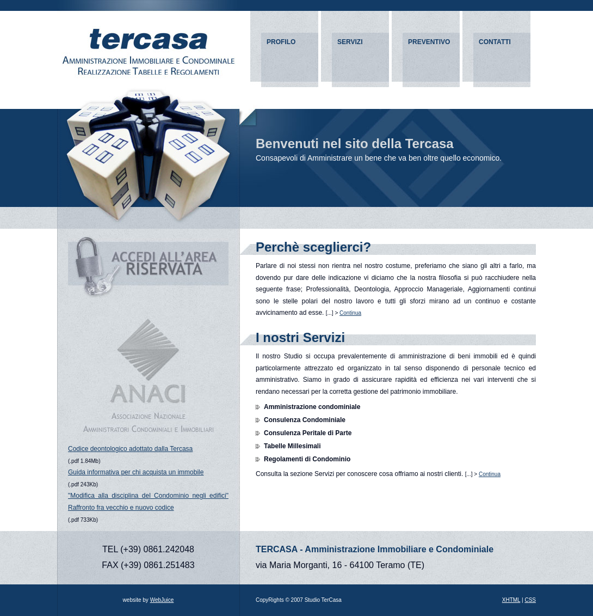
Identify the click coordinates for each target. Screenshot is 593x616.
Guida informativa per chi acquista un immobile (135, 472)
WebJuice (162, 600)
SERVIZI (349, 42)
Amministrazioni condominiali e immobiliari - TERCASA (148, 43)
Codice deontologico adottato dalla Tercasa (130, 449)
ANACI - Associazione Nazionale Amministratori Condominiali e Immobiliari (148, 376)
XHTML (511, 600)
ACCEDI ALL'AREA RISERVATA (148, 267)
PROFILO (281, 42)
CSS (530, 600)
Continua (350, 313)
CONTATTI (495, 42)
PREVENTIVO (429, 42)
